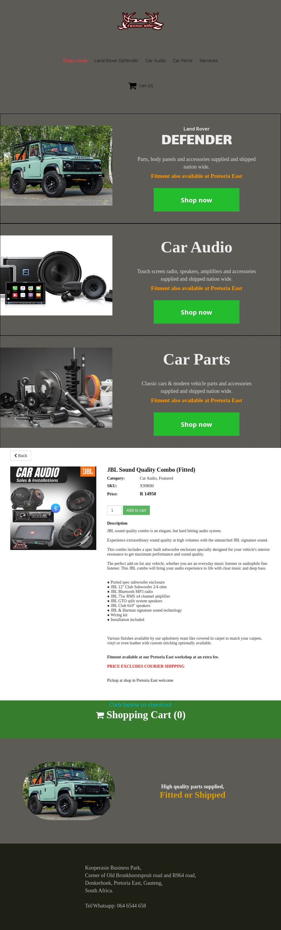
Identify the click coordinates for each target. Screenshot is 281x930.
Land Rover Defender (116, 60)
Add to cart (136, 510)
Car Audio (155, 60)
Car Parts (182, 60)
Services (208, 60)
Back (20, 455)
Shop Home (75, 60)
